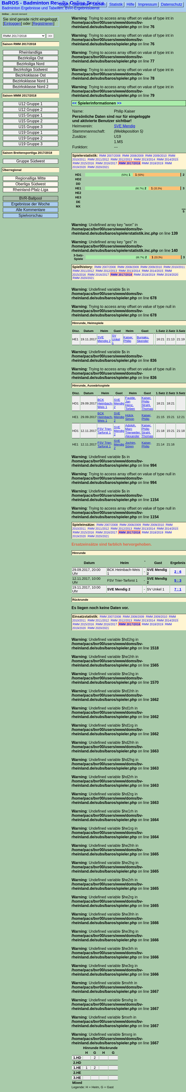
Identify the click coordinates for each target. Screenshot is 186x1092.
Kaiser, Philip (128, 339)
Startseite (80, 4)
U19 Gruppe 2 (31, 138)
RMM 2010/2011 (174, 267)
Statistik (116, 4)
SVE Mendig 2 (104, 339)
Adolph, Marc (130, 427)
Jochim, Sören (130, 444)
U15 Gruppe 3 (31, 127)
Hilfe (130, 4)
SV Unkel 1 (116, 339)
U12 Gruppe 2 (31, 110)
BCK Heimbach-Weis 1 (105, 403)
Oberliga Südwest (31, 184)
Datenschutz (171, 4)
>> (119, 103)
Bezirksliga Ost (30, 58)
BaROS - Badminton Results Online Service (53, 2)
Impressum (147, 4)
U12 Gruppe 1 (31, 104)
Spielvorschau (31, 215)
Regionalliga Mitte (30, 178)
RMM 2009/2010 (156, 155)
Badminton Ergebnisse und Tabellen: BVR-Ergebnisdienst (50, 8)
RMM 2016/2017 (106, 163)
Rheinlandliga (30, 52)
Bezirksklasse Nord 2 (30, 87)
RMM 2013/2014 (144, 159)
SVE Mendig (124, 126)
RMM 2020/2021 (98, 167)
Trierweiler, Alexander (133, 434)
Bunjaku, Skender (143, 339)
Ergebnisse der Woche (30, 204)
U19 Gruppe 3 (31, 144)
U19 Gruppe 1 (31, 132)
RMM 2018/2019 (152, 163)
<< (74, 103)
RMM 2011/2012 (98, 159)
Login (63, 4)
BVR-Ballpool (30, 198)
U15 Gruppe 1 (31, 115)
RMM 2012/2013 (121, 159)
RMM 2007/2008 (109, 155)
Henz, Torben (130, 406)
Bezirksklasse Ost (30, 75)
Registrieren (43, 23)
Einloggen (12, 23)
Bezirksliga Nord (30, 64)
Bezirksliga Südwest (30, 69)
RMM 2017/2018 (129, 163)
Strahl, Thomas (147, 406)
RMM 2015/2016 (83, 163)
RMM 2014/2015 (167, 159)
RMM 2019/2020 (167, 274)
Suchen (99, 4)
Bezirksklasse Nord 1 (30, 81)
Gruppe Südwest (30, 161)
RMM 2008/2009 (133, 155)
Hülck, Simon (129, 417)
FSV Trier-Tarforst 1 (105, 430)
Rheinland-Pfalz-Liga (30, 190)
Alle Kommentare (30, 210)
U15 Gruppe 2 (31, 121)
